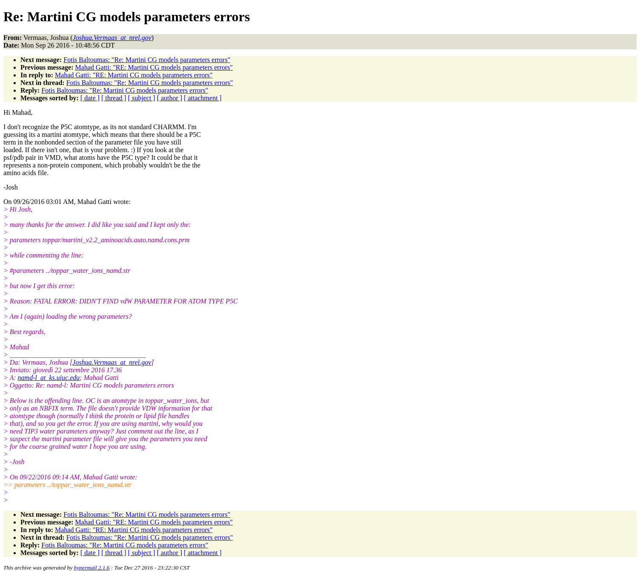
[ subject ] (141, 98)
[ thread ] (113, 98)
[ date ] (90, 98)
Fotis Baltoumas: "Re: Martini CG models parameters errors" (146, 59)
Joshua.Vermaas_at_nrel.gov (111, 362)
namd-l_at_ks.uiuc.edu (49, 377)
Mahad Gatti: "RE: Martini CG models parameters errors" (154, 67)
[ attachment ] (203, 98)
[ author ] (169, 98)
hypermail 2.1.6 (92, 567)
